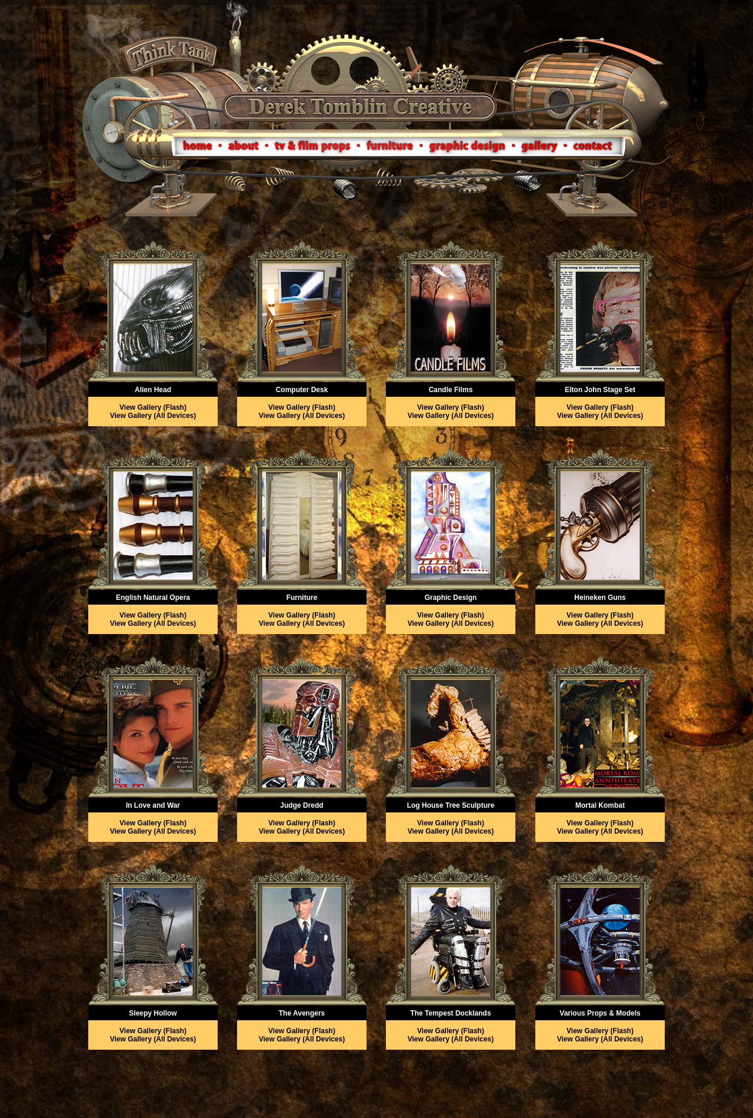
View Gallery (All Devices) (153, 416)
